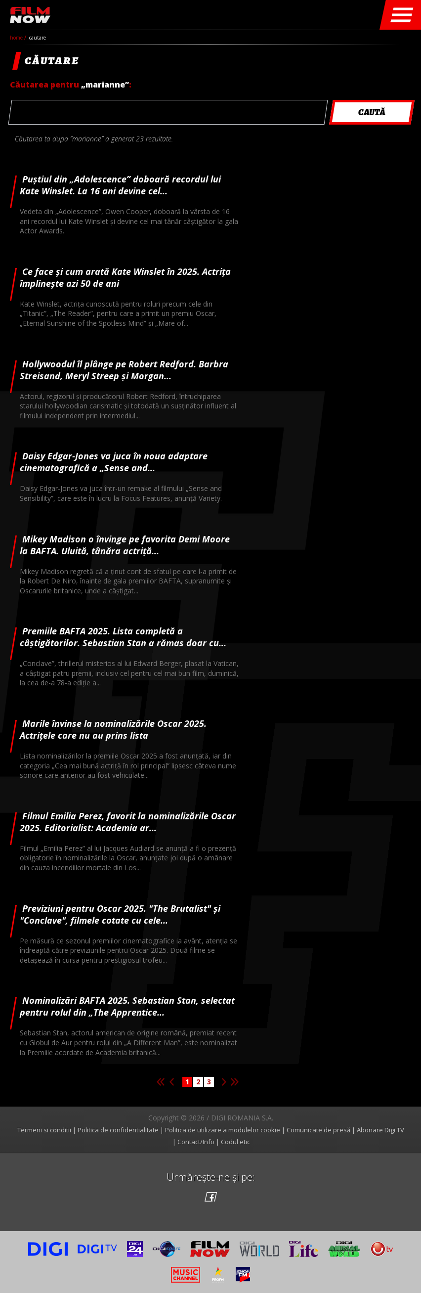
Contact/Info (195, 1141)
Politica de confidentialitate (118, 1129)
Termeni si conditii (44, 1129)
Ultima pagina (235, 1082)
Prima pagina (161, 1082)
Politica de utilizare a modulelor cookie (222, 1129)
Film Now (30, 15)
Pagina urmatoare (224, 1082)
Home (17, 37)
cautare (37, 37)
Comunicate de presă (318, 1129)
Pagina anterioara (171, 1082)
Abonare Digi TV (380, 1129)
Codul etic (235, 1141)
